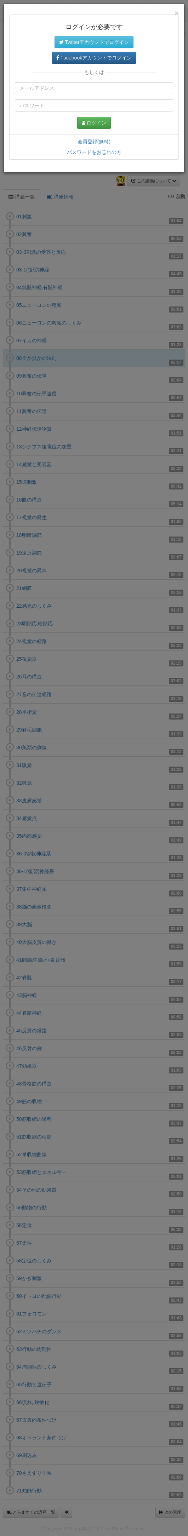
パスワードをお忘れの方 (94, 152)
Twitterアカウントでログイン (94, 42)
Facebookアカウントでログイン (94, 58)
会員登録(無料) (94, 141)
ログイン (94, 123)
